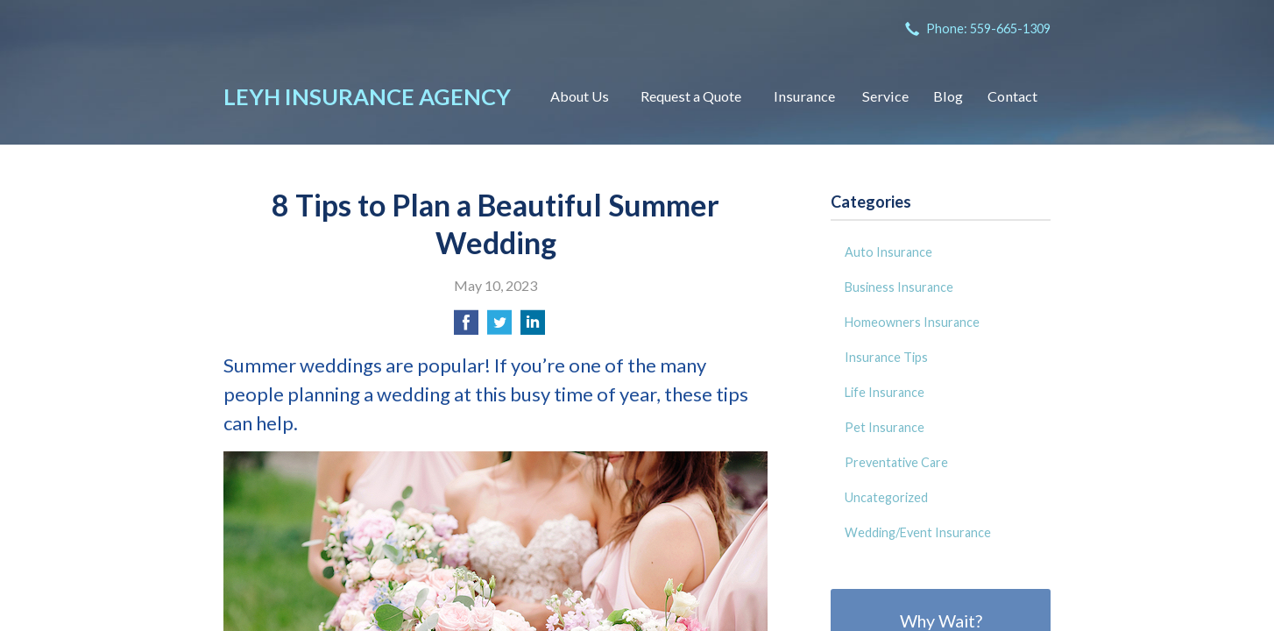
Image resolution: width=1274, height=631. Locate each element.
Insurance (804, 96)
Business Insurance (899, 287)
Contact (1012, 96)
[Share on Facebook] (466, 327)
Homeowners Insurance (912, 322)
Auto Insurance (888, 252)
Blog (948, 96)
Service (885, 96)
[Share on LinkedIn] (532, 327)
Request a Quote (691, 96)
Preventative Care (896, 462)
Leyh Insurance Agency (367, 96)
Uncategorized (886, 497)
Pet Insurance (884, 427)
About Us (579, 96)
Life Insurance (884, 392)
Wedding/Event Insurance (918, 532)
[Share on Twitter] (499, 327)
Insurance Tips (886, 357)
